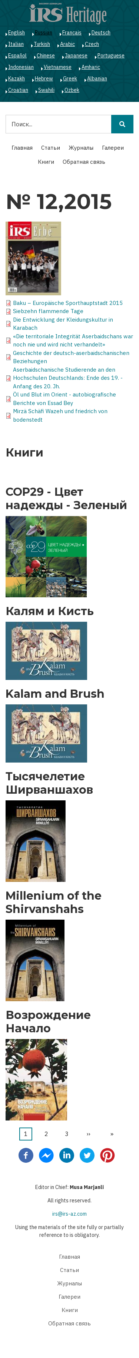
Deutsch (101, 32)
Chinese (46, 55)
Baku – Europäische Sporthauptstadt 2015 (68, 302)
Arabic (67, 44)
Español (17, 55)
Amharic (91, 67)
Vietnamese (58, 67)
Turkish (42, 44)
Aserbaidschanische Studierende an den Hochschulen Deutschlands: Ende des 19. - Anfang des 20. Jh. (68, 378)
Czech (92, 44)
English (16, 32)
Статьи (50, 147)
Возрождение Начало (48, 1022)
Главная (22, 147)
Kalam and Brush (55, 694)
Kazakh (16, 78)
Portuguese (111, 55)
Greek (70, 78)
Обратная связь (84, 161)
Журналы (81, 147)
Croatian (18, 90)
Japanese (76, 55)
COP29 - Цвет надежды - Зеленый (66, 498)
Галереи (113, 147)
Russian (43, 32)
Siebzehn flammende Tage (48, 311)
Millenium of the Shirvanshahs (54, 902)
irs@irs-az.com (69, 1214)
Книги (46, 161)
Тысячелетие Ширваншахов (49, 783)
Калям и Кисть (50, 611)
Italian (16, 44)
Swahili (46, 90)
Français (72, 32)
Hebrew (44, 78)
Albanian (97, 78)
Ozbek (71, 90)
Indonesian (21, 67)
